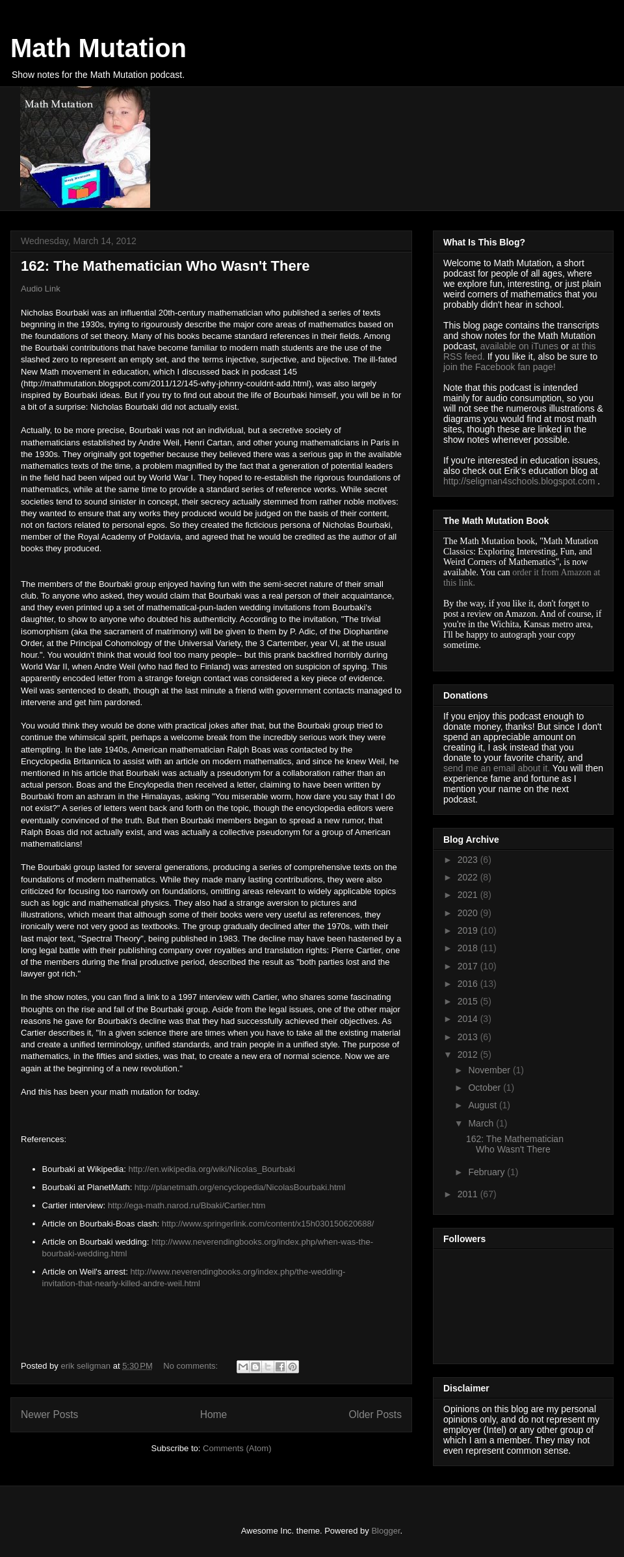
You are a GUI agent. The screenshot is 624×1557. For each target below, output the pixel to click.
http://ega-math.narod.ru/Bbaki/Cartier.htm (187, 1205)
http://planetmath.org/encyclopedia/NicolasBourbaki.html (240, 1187)
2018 (469, 948)
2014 (469, 1019)
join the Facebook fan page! (499, 367)
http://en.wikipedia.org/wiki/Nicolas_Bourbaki (211, 1169)
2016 (469, 983)
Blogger (385, 1531)
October (485, 1087)
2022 (469, 877)
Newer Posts (49, 1414)
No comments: (191, 1366)
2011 (469, 1194)
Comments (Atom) (237, 1448)
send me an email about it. (496, 768)
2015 (469, 1001)
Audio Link (40, 288)
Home (214, 1414)
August (483, 1105)
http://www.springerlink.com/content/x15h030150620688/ (268, 1223)
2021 (469, 895)
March (482, 1123)
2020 (469, 913)
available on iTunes (520, 346)
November (490, 1070)
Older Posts (375, 1414)
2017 (469, 966)
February (487, 1172)
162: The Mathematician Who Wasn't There (165, 266)
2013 (469, 1037)
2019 (469, 930)
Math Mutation (98, 48)
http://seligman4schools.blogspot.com (519, 481)
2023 (469, 859)
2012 (469, 1054)
